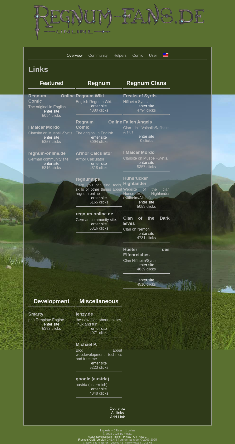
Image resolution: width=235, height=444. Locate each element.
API (135, 436)
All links (117, 413)
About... (143, 436)
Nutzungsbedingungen (100, 436)
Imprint (117, 436)
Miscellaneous (98, 301)
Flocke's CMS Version (92, 439)
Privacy (127, 436)
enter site (51, 111)
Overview (75, 55)
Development (51, 301)
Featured (51, 83)
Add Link (117, 417)
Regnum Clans (146, 83)
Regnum (99, 83)
